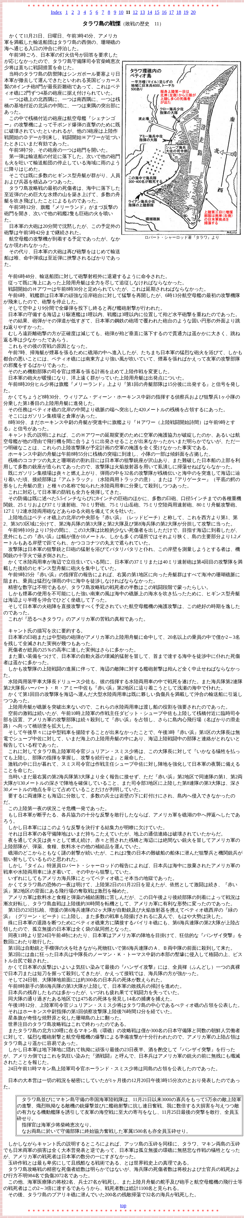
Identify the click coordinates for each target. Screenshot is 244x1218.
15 (157, 12)
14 (149, 12)
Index (56, 12)
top (123, 1205)
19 (186, 12)
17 (171, 12)
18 (178, 12)
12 (135, 12)
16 (164, 12)
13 (142, 12)
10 (121, 12)
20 (193, 12)
